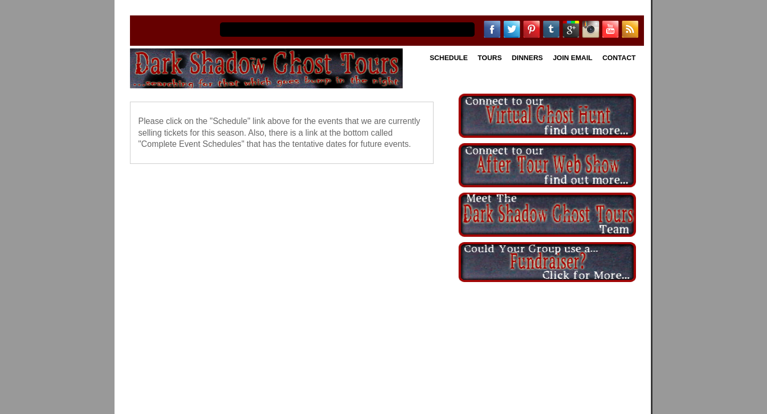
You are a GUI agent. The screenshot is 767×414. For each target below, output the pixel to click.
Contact (619, 58)
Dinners (527, 58)
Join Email (572, 58)
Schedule (449, 58)
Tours (490, 58)
